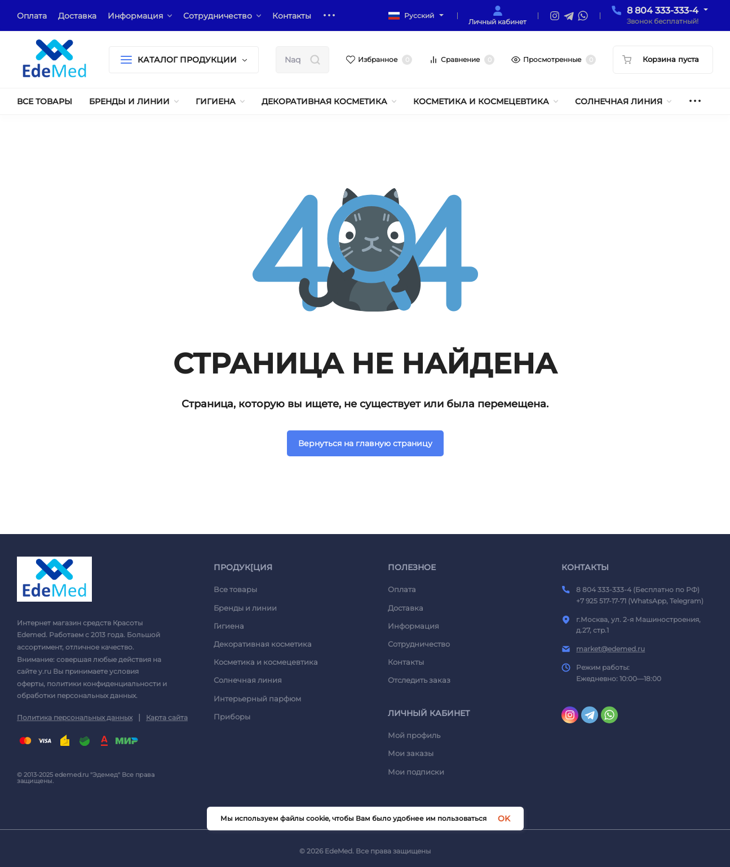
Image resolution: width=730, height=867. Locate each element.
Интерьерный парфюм (257, 698)
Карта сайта (167, 717)
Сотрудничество (419, 643)
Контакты (406, 661)
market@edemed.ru (610, 648)
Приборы (232, 716)
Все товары (235, 589)
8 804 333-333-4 (662, 10)
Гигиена (229, 625)
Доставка (405, 607)
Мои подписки (416, 771)
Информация (413, 625)
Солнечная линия (248, 679)
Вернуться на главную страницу (365, 443)
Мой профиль (414, 735)
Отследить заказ (419, 679)
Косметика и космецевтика (266, 661)
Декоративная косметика (263, 643)
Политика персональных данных (74, 717)
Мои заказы (410, 753)
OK (504, 818)
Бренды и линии (245, 607)
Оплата (402, 589)
